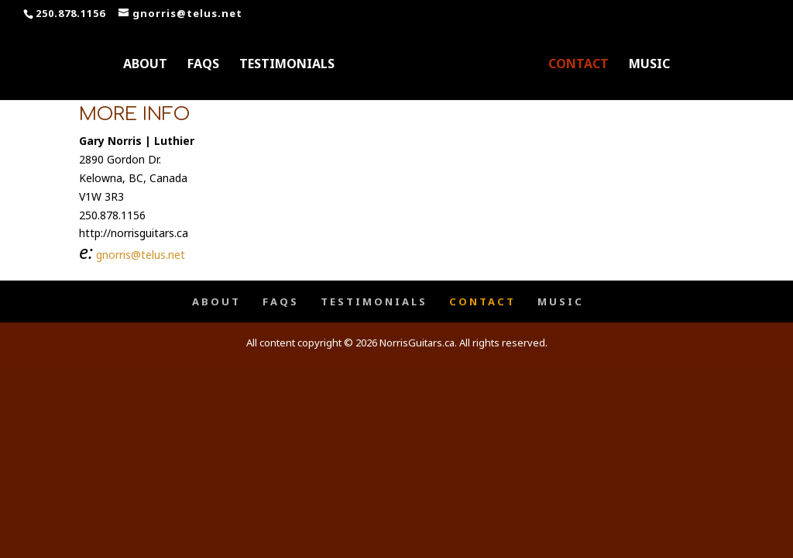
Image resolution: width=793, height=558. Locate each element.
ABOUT (145, 65)
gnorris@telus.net (140, 254)
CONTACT (578, 65)
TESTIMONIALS (287, 65)
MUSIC (649, 65)
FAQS (203, 65)
